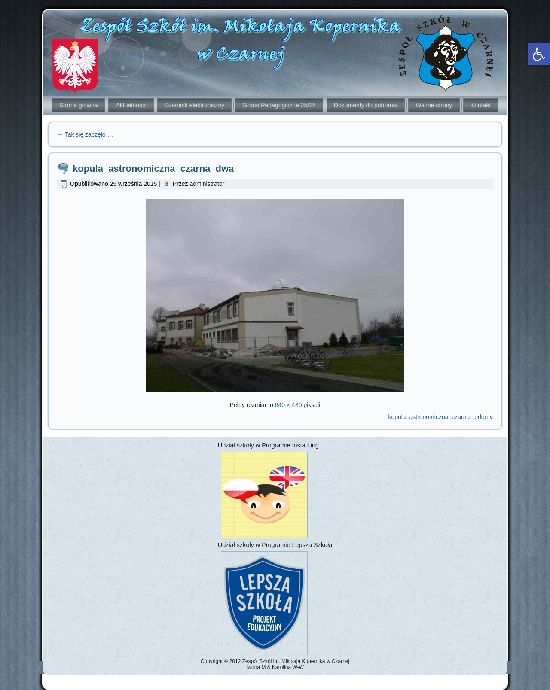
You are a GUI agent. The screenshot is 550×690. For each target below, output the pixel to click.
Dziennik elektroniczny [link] (194, 105)
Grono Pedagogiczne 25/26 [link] (278, 105)
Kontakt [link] (481, 105)
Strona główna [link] (78, 105)
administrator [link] (206, 183)
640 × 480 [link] (288, 404)
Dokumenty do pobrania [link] (366, 105)
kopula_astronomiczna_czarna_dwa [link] (153, 168)
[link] (539, 54)
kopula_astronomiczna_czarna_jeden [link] (438, 416)
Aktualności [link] (131, 105)
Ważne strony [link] (434, 105)
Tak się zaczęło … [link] (85, 134)
